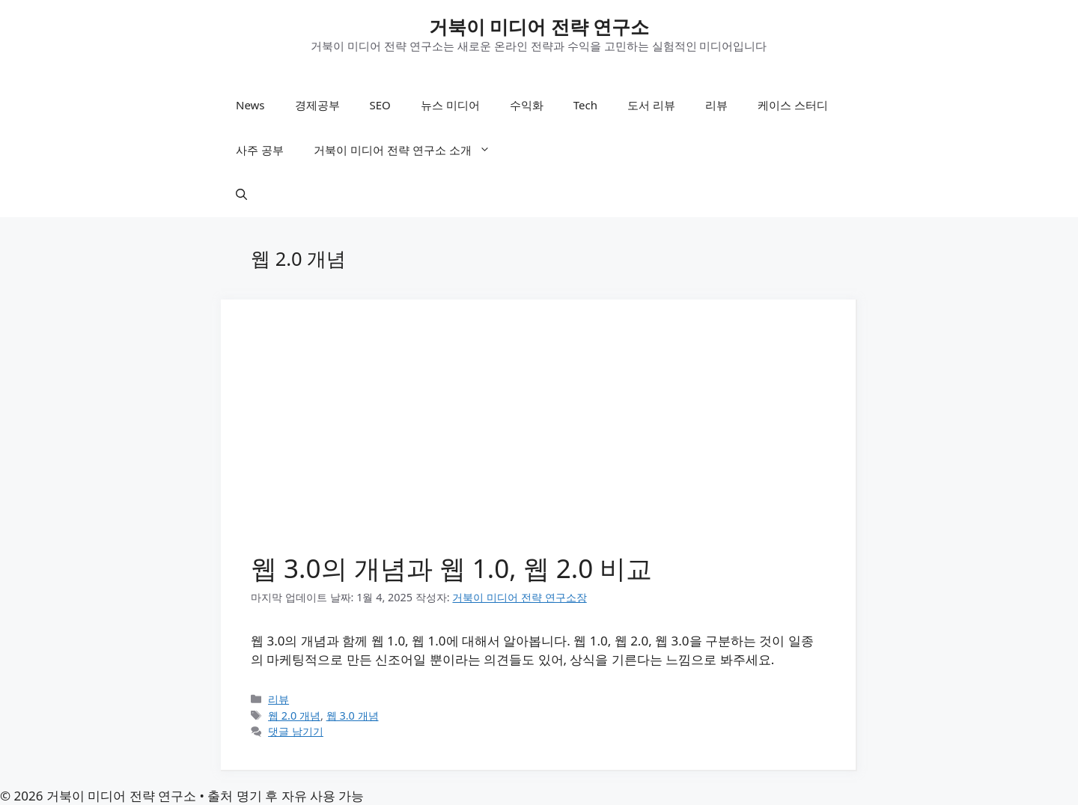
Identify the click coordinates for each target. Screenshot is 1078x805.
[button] (241, 194)
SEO (380, 104)
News (250, 104)
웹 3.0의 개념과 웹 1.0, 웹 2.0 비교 (451, 568)
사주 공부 (260, 149)
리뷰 (716, 104)
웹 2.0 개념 (294, 715)
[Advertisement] (538, 442)
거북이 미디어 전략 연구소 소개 (409, 149)
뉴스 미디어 (450, 104)
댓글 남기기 (295, 731)
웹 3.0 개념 (352, 715)
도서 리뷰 (651, 104)
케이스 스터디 (793, 104)
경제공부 (317, 104)
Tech (585, 104)
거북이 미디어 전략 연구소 (539, 26)
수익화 (526, 104)
